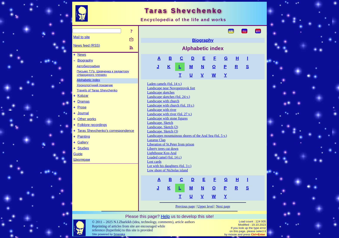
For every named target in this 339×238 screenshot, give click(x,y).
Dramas (83, 104)
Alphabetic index (88, 81)
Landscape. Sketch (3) (162, 131)
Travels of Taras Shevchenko (97, 91)
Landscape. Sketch (160, 123)
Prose (81, 110)
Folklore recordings (92, 130)
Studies (83, 156)
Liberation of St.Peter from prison (170, 144)
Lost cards (154, 161)
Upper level (205, 206)
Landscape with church (163, 101)
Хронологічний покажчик (95, 86)
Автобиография (88, 67)
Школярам (81, 167)
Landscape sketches (161, 92)
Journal (83, 117)
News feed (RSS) (86, 45)
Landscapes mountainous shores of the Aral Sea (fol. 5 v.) (187, 135)
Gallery (82, 149)
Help (165, 216)
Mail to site (81, 37)
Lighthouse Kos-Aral (162, 153)
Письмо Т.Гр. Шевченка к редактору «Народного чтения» (103, 74)
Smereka (119, 234)
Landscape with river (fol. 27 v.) (169, 114)
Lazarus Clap (156, 140)
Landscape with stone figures (167, 118)
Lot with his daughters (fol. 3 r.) (169, 166)
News (81, 55)
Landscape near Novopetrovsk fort (171, 88)
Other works (86, 123)
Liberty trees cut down (162, 148)
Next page (223, 206)
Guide (78, 162)
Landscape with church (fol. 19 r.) (170, 105)
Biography (85, 62)
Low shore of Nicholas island (167, 170)
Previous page (185, 206)
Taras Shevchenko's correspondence (105, 136)
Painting (83, 143)
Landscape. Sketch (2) (162, 127)
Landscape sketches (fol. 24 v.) (168, 97)
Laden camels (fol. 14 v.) (164, 84)
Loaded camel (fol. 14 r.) (164, 157)
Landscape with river (161, 110)
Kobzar (82, 97)
